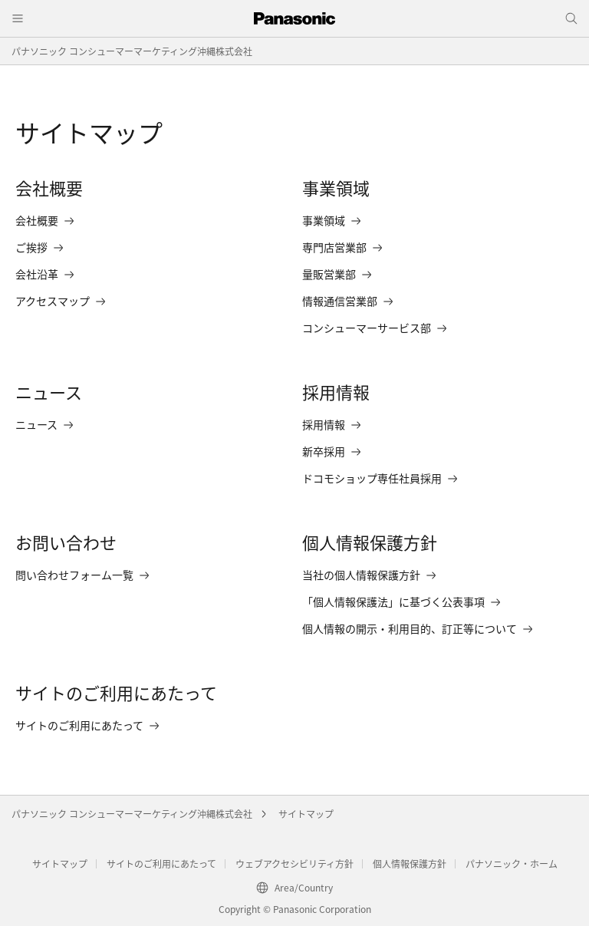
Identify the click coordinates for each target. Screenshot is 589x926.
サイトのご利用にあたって (161, 863)
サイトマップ (306, 813)
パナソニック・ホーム (512, 863)
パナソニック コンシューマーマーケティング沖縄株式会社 (132, 51)
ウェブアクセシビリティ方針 (294, 863)
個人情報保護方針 (409, 863)
